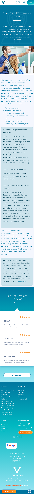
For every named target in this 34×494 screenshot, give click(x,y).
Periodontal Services (7, 403)
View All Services (6, 414)
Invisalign (4, 399)
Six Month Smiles (6, 410)
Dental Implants (6, 392)
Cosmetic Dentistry (7, 390)
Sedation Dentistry (7, 408)
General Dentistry (6, 397)
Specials (20, 394)
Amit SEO (24, 485)
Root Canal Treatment (8, 405)
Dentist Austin (22, 399)
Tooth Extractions (6, 412)
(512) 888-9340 (20, 281)
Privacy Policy (9, 480)
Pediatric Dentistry (7, 401)
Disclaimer (25, 480)
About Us (21, 390)
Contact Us (4, 424)
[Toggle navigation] (30, 2)
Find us (3, 426)
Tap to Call (9, 491)
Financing (4, 429)
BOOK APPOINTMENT (25, 432)
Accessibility (18, 480)
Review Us (4, 431)
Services (21, 392)
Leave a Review (17, 375)
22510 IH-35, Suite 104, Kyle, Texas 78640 (17, 458)
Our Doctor (22, 397)
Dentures (4, 394)
